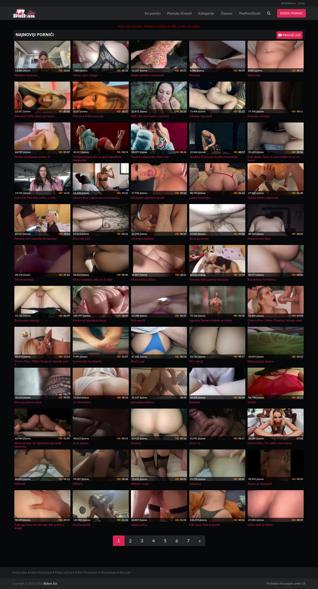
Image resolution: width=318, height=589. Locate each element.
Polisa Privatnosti (86, 572)
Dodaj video (19, 572)
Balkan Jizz (50, 583)
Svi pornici (153, 13)
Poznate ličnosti (179, 13)
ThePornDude (250, 13)
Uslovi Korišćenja (41, 572)
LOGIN (301, 3)
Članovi (226, 13)
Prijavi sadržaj (63, 572)
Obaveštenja (108, 572)
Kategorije (206, 13)
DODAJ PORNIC (291, 13)
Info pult (125, 572)
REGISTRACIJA (288, 3)
